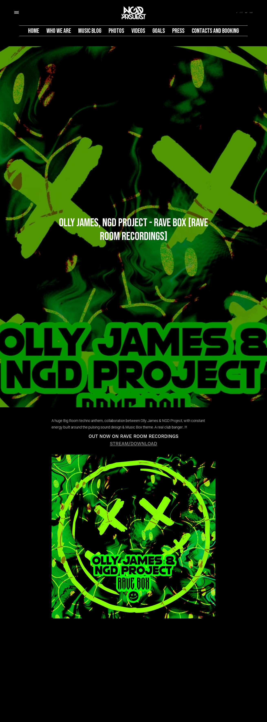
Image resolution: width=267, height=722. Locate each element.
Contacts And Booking (215, 31)
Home (33, 31)
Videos (138, 31)
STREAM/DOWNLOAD (133, 443)
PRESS (178, 31)
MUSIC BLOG (89, 31)
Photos (116, 31)
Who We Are (58, 31)
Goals (158, 31)
